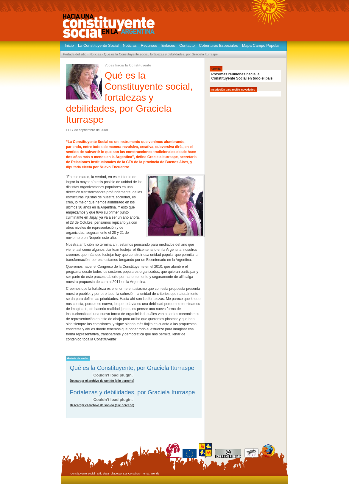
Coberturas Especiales (218, 45)
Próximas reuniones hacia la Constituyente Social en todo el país (242, 76)
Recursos (149, 45)
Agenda (216, 68)
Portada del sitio (75, 54)
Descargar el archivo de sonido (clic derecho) (102, 380)
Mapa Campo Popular (261, 45)
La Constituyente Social (98, 45)
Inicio (69, 45)
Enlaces (168, 45)
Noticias (129, 45)
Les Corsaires (131, 473)
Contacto (187, 45)
